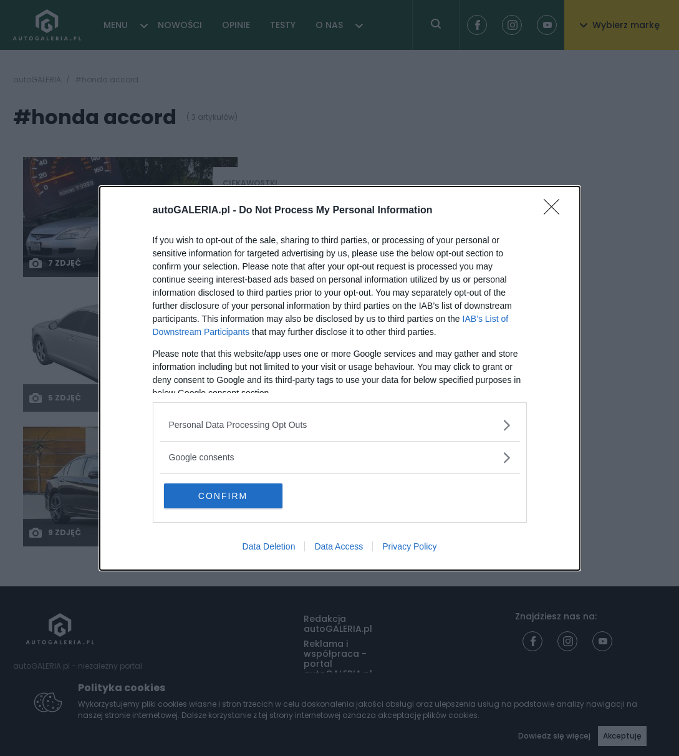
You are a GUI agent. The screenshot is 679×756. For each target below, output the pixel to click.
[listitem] (340, 425)
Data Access (338, 546)
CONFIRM (223, 496)
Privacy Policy (409, 546)
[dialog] (340, 378)
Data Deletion (269, 546)
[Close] (555, 211)
